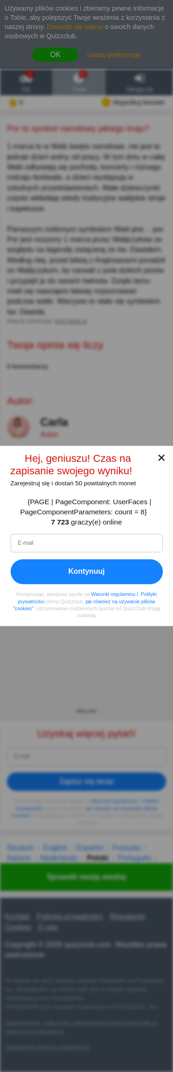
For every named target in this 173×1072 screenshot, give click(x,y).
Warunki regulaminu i (114, 594)
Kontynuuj (86, 572)
